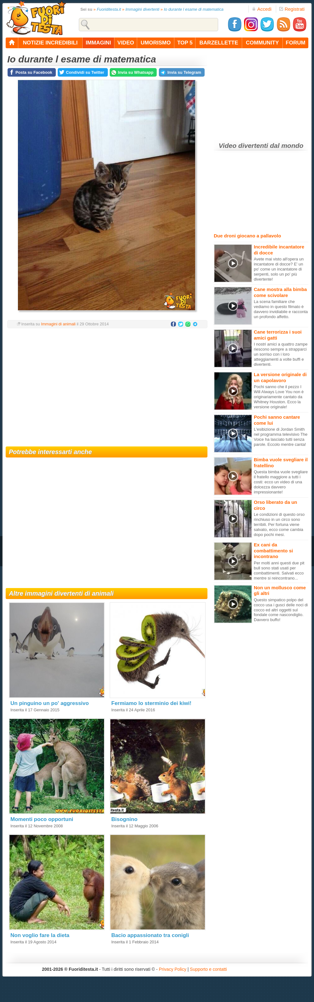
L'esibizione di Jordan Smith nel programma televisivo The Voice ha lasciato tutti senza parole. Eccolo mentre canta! (280, 437)
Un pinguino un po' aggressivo (49, 703)
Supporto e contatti (208, 969)
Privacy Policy (172, 969)
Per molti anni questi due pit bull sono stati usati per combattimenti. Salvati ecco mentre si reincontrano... (279, 570)
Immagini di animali (58, 324)
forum (295, 43)
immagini (98, 43)
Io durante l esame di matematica (194, 9)
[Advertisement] (106, 383)
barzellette (219, 43)
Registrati (292, 9)
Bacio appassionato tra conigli (150, 935)
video (125, 43)
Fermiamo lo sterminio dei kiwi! (151, 703)
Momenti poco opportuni (41, 819)
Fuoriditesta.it (109, 9)
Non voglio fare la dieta (39, 935)
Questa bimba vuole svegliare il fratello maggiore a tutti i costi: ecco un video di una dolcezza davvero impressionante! (281, 481)
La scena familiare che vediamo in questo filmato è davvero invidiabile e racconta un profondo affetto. (281, 309)
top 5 (185, 43)
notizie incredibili (50, 43)
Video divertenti (243, 145)
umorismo (156, 43)
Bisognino (124, 819)
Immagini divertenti (142, 9)
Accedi (261, 9)
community (262, 43)
